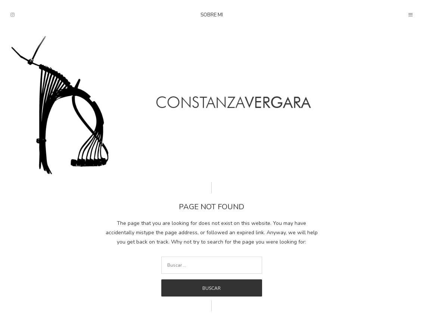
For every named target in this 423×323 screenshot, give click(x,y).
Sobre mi (211, 15)
